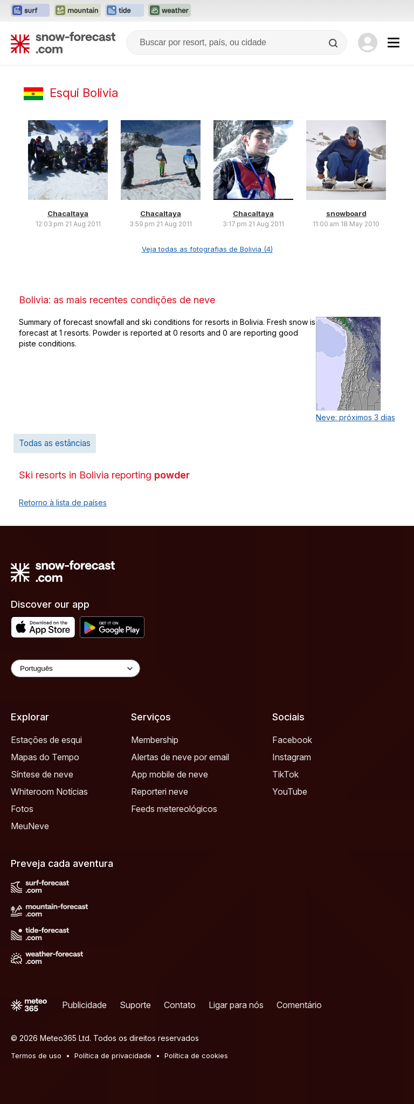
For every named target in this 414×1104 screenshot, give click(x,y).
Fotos (22, 808)
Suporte (135, 1004)
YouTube (289, 791)
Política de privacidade (112, 1055)
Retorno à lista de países (63, 502)
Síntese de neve (42, 774)
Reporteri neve (159, 791)
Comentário (299, 1004)
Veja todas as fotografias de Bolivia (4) (207, 249)
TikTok (285, 774)
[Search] (334, 43)
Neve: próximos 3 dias (355, 417)
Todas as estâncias (55, 443)
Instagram (291, 757)
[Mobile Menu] (393, 42)
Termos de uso (36, 1055)
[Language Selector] (75, 668)
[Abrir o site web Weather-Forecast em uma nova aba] (169, 11)
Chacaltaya (67, 213)
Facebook (292, 739)
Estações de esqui (46, 739)
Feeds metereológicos (174, 808)
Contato (180, 1004)
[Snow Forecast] (63, 42)
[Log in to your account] (367, 42)
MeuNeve (30, 826)
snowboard (346, 213)
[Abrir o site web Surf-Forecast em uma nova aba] (30, 11)
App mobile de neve (169, 774)
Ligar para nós (236, 1004)
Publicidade (84, 1004)
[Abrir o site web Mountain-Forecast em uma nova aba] (77, 11)
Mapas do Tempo (45, 757)
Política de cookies (196, 1055)
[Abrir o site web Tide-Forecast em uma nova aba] (124, 11)
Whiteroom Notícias (49, 791)
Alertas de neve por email (180, 757)
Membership (154, 739)
